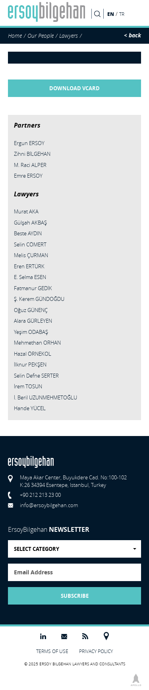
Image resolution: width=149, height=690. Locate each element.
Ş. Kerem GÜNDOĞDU (39, 298)
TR (121, 14)
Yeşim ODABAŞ (31, 331)
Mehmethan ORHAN (37, 342)
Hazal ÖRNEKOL (32, 353)
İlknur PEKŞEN (30, 364)
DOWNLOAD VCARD (74, 88)
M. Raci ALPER (30, 165)
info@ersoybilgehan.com (49, 505)
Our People (40, 35)
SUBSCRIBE (75, 595)
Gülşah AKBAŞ (30, 222)
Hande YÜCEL (30, 408)
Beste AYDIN (28, 233)
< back (132, 35)
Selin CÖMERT (30, 244)
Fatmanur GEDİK (33, 288)
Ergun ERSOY (29, 143)
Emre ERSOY (28, 175)
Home (15, 35)
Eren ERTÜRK (29, 266)
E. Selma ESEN (30, 277)
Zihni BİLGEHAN (32, 153)
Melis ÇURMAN (31, 255)
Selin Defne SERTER (36, 375)
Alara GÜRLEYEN (33, 320)
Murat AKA (26, 211)
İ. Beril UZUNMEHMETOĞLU (45, 397)
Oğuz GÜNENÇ (31, 310)
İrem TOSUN (28, 386)
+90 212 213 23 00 (40, 494)
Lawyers (68, 35)
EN (110, 13)
